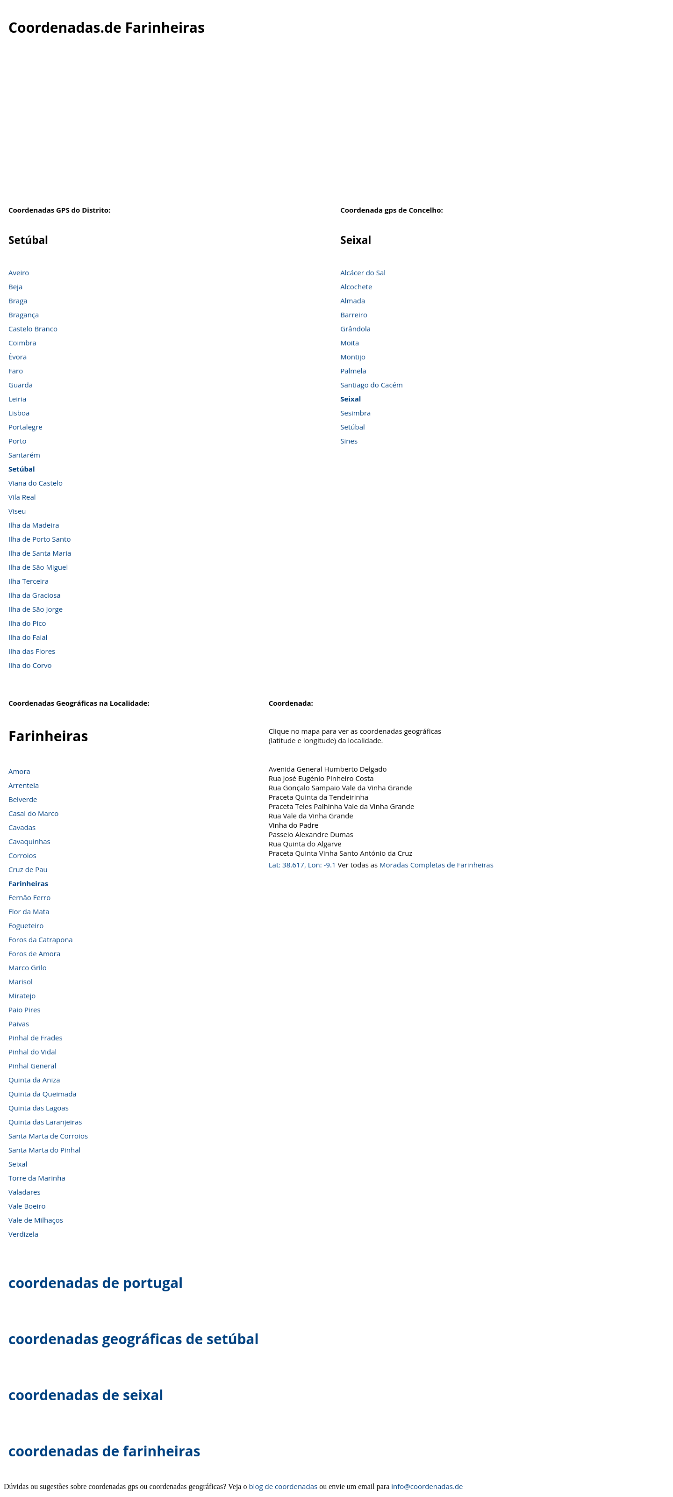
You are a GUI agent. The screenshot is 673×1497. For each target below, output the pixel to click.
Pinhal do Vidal (32, 1051)
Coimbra (22, 342)
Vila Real (22, 496)
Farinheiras (28, 883)
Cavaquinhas (29, 841)
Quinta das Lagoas (38, 1107)
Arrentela (23, 785)
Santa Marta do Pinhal (44, 1149)
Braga (18, 300)
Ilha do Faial (28, 637)
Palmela (353, 370)
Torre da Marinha (36, 1177)
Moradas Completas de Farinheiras (436, 864)
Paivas (18, 1023)
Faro (15, 370)
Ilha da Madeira (33, 525)
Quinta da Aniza (34, 1079)
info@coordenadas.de (427, 1486)
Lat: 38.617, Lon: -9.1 (302, 864)
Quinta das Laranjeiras (45, 1121)
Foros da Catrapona (40, 939)
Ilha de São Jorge (35, 609)
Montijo (352, 356)
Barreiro (353, 314)
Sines (349, 440)
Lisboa (18, 412)
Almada (352, 300)
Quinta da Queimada (42, 1093)
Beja (15, 286)
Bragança (23, 314)
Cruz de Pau (28, 869)
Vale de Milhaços (35, 1220)
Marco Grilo (27, 967)
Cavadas (22, 827)
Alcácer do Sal (363, 272)
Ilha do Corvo (30, 665)
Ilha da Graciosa (34, 595)
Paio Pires (24, 1009)
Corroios (22, 855)
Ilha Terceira (28, 581)
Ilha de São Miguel (38, 567)
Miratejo (22, 995)
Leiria (17, 398)
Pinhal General (32, 1065)
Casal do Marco (33, 813)
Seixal (350, 398)
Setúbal (21, 468)
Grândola (355, 328)
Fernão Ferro (29, 897)
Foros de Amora (34, 953)
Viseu (17, 511)
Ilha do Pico (27, 623)
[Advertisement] (336, 130)
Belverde (22, 799)
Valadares (24, 1191)
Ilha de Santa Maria (39, 553)
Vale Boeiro (26, 1205)
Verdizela (23, 1234)
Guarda (20, 384)
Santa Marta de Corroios (48, 1135)
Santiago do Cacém (371, 384)
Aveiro (18, 272)
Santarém (24, 454)
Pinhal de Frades (35, 1037)
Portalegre (25, 426)
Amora (19, 771)
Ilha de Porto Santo (39, 539)
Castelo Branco (32, 328)
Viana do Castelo (35, 482)
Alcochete (356, 286)
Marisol (20, 981)
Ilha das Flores (31, 651)
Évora (17, 356)
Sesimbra (355, 412)
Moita (349, 342)
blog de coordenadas (283, 1486)
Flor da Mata (29, 911)
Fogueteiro (25, 925)
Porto (17, 440)
